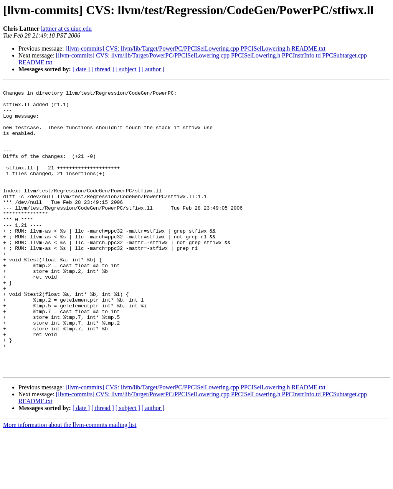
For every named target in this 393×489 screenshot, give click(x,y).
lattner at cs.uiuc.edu (66, 28)
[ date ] (81, 69)
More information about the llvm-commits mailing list (70, 482)
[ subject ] (128, 69)
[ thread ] (102, 69)
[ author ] (153, 69)
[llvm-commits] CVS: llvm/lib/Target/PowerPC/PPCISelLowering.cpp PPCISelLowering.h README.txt (195, 48)
